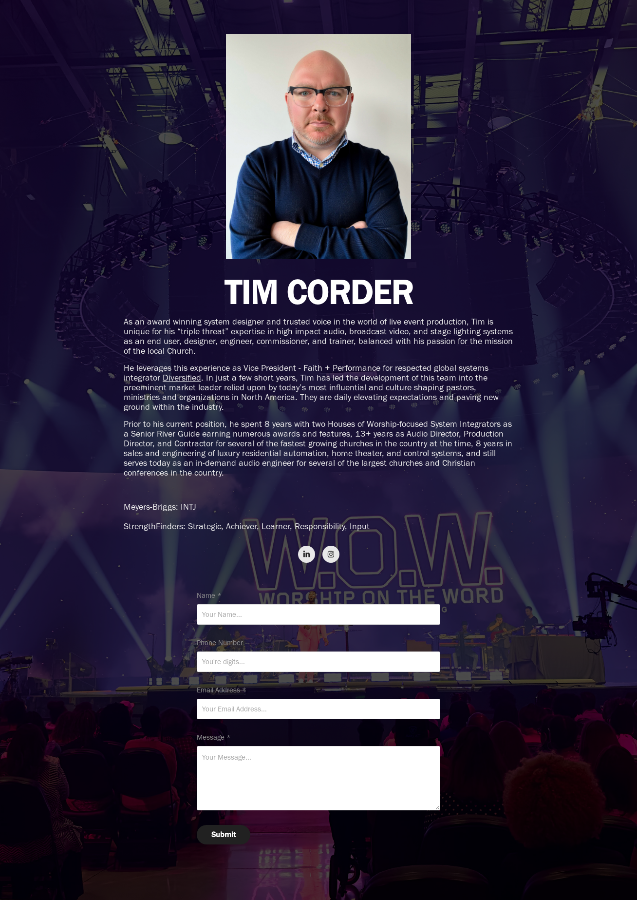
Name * (209, 595)
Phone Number (220, 643)
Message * (214, 737)
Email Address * (221, 690)
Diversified (182, 377)
